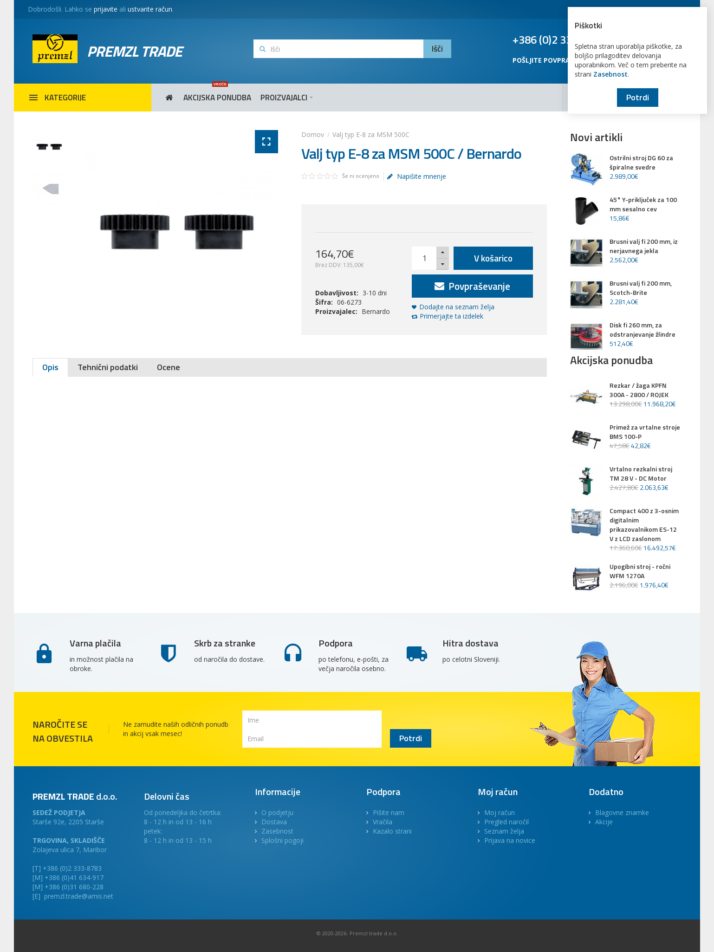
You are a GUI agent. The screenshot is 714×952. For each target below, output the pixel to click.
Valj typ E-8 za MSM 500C (370, 134)
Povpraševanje (472, 286)
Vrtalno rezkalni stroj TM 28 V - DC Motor (641, 473)
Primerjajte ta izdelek (451, 316)
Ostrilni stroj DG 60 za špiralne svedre (641, 162)
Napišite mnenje (416, 176)
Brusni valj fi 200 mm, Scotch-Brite (641, 288)
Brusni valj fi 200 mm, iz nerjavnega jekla (644, 246)
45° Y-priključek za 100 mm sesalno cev (643, 204)
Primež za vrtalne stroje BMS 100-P (645, 432)
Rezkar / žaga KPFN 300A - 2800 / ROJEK (639, 390)
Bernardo (376, 311)
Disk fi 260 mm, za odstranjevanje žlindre (642, 329)
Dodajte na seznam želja (456, 306)
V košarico (493, 258)
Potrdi (637, 97)
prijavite (105, 9)
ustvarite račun (150, 9)
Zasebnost (610, 74)
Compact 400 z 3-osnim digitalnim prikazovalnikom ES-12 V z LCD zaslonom (644, 524)
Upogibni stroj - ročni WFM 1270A (640, 571)
